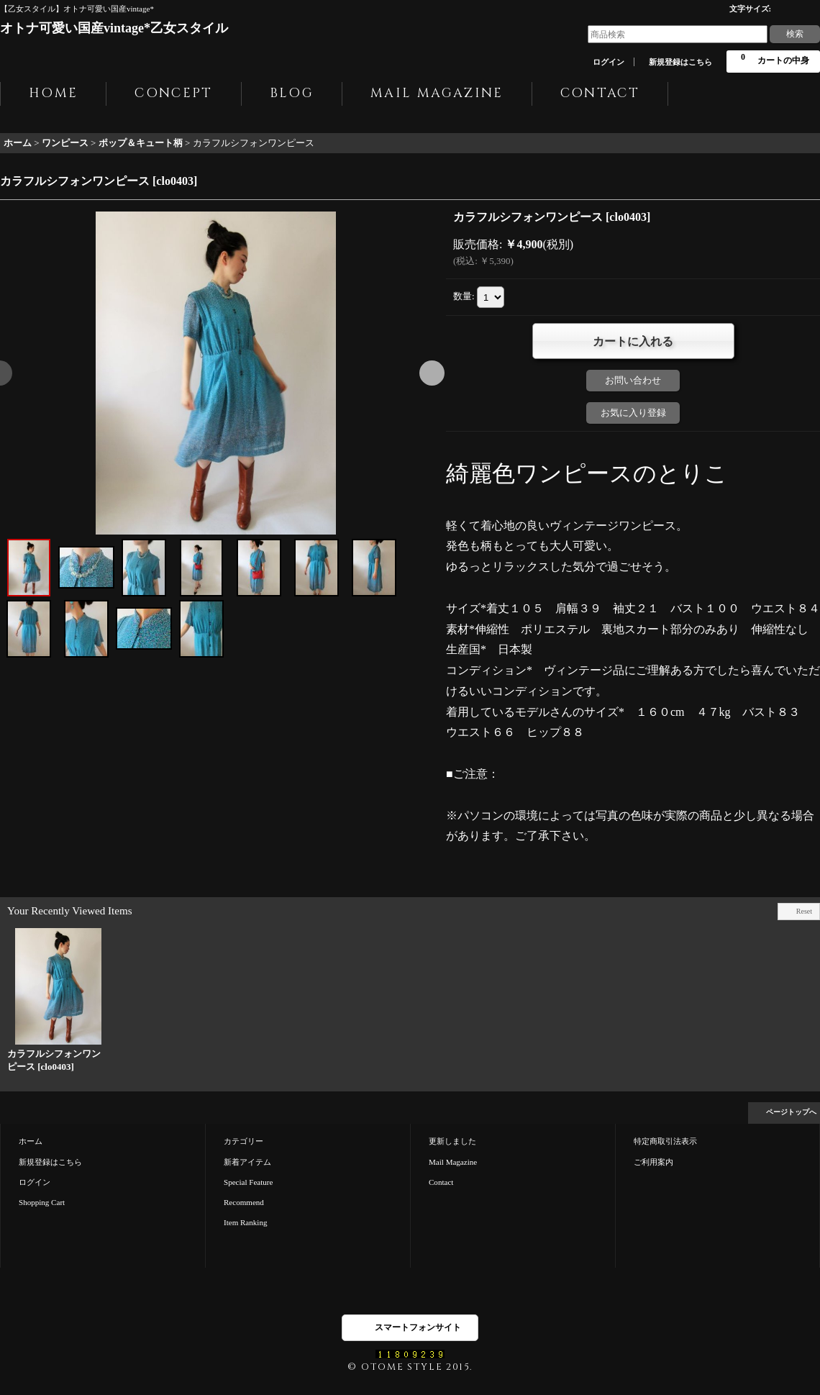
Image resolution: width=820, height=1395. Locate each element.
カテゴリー (243, 1141)
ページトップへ (791, 1112)
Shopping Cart (42, 1202)
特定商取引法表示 (665, 1141)
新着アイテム (247, 1162)
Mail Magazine (453, 1162)
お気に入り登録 (633, 412)
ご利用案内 (653, 1162)
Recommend (244, 1202)
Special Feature (248, 1182)
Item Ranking (245, 1222)
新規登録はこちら (680, 62)
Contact (441, 1182)
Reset (804, 911)
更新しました (452, 1141)
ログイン (608, 62)
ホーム (30, 1141)
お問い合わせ (633, 380)
